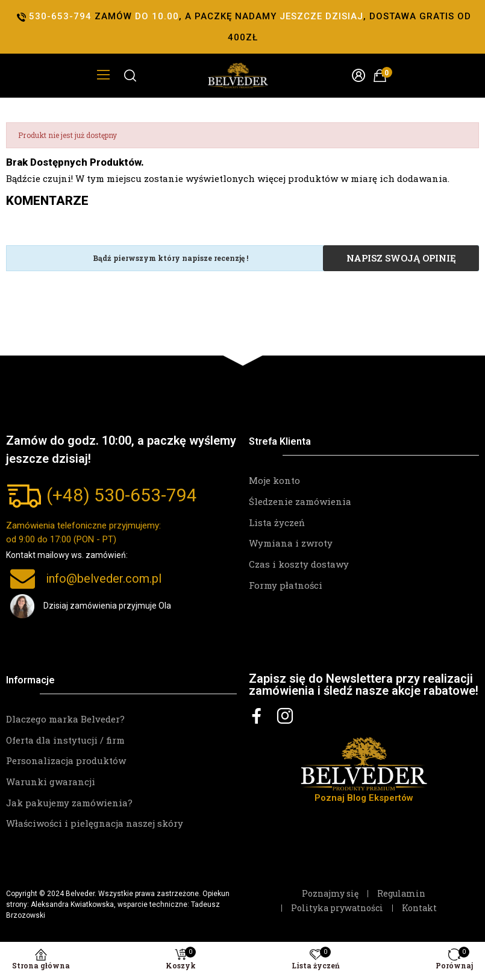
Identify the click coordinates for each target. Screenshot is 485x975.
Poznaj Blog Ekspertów (363, 797)
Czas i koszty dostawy (299, 564)
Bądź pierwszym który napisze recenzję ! (170, 258)
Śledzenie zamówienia (300, 501)
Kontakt (419, 908)
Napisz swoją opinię (401, 258)
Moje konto (274, 480)
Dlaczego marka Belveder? (65, 719)
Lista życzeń (277, 522)
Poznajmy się (330, 893)
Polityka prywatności (337, 908)
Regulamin (401, 893)
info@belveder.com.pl (103, 578)
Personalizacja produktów (66, 760)
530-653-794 (145, 495)
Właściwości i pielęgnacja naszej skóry (94, 823)
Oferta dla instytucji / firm (65, 740)
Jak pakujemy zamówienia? (69, 803)
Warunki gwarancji (50, 782)
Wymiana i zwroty (291, 543)
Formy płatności (285, 585)
